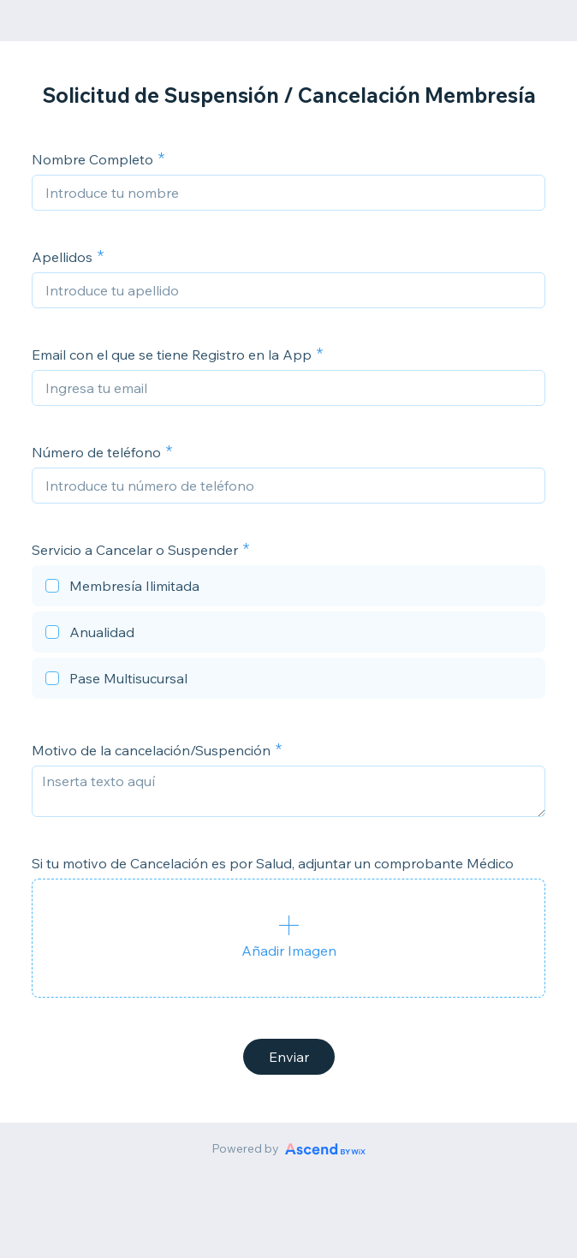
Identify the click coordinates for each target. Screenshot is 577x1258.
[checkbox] (288, 588)
